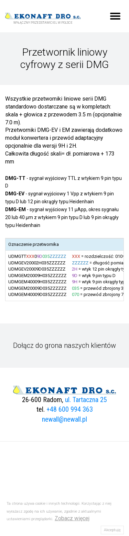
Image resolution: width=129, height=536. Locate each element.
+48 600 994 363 (69, 409)
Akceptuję (112, 530)
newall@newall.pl (64, 419)
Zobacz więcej (72, 518)
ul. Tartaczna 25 (86, 400)
